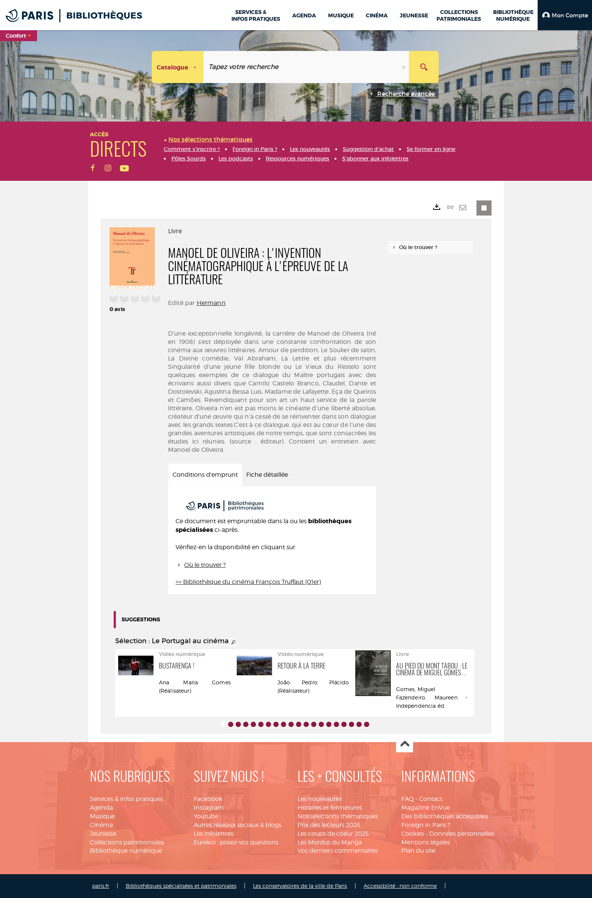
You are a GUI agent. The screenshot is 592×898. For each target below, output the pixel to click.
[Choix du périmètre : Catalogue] (178, 67)
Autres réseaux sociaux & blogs (237, 825)
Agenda (101, 807)
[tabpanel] (272, 540)
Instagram (209, 807)
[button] (565, 15)
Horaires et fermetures (330, 807)
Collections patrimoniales (127, 842)
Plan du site (418, 850)
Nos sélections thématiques (338, 816)
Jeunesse (103, 833)
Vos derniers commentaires (338, 850)
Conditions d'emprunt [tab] (205, 474)
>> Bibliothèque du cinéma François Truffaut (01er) (248, 581)
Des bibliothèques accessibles (444, 816)
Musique (102, 816)
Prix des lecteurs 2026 (329, 825)
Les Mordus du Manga (330, 842)
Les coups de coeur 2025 (333, 833)
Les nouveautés (320, 799)
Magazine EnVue (425, 807)
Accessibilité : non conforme (400, 886)
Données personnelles (461, 833)
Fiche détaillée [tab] (267, 474)
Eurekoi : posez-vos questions (236, 842)
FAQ (407, 799)
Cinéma (101, 825)
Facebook (208, 799)
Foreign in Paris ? (425, 825)
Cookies (412, 833)
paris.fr (100, 886)
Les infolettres (213, 833)
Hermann (211, 303)
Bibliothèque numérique (126, 850)
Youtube (206, 816)
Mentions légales (425, 842)
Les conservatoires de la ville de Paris (300, 886)
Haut (404, 744)
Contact (430, 799)
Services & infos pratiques (126, 799)
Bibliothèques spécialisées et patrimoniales (181, 886)
